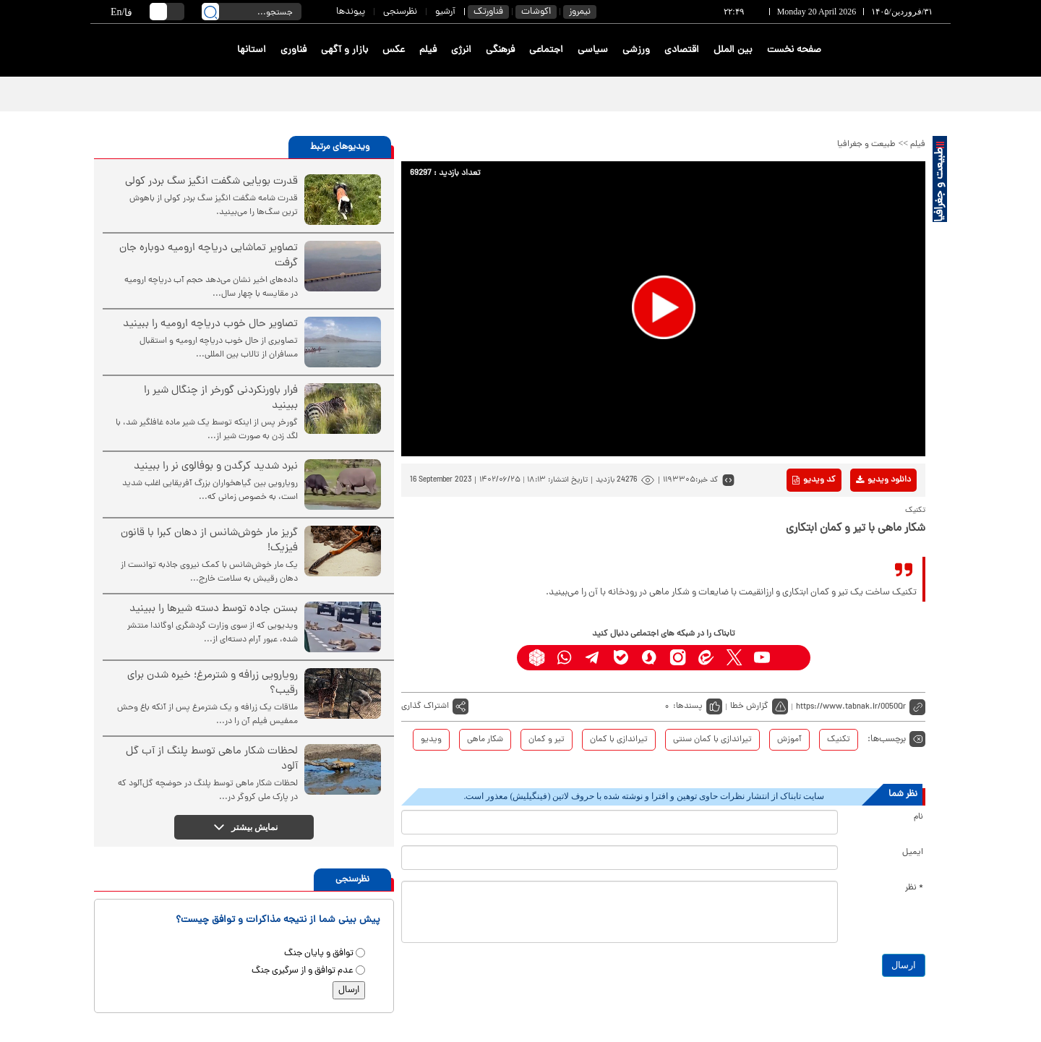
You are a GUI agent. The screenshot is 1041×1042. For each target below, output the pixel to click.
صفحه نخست (794, 50)
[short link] (860, 707)
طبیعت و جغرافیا (866, 144)
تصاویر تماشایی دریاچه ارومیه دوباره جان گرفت (208, 256)
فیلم (428, 50)
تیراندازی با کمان (619, 739)
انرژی (461, 50)
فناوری (293, 50)
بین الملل (733, 50)
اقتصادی (681, 50)
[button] (663, 307)
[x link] (734, 658)
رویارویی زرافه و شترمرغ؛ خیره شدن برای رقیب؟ (212, 683)
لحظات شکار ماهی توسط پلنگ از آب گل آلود (212, 759)
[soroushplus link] (650, 658)
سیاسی (593, 50)
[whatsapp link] (565, 658)
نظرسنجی (400, 12)
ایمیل (912, 852)
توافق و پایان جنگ (319, 953)
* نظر (914, 887)
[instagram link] (678, 658)
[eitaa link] (706, 658)
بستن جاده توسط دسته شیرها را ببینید (213, 609)
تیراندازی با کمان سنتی (712, 739)
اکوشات (536, 12)
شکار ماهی (485, 739)
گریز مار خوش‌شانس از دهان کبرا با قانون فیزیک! (209, 541)
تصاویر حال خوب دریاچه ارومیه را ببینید (210, 324)
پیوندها (350, 12)
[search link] (210, 11)
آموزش (789, 739)
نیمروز (580, 12)
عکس (393, 50)
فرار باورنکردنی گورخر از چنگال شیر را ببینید (221, 398)
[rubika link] (537, 658)
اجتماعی (546, 50)
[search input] (251, 11)
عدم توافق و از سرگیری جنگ (303, 971)
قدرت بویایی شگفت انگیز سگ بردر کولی (211, 181)
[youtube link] (762, 658)
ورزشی (636, 50)
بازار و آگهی (344, 50)
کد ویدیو (814, 480)
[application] (663, 308)
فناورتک (488, 12)
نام (918, 817)
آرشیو (445, 12)
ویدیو (431, 739)
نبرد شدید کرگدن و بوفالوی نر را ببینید (216, 466)
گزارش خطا (749, 706)
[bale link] (621, 658)
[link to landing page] (898, 50)
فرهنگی (500, 50)
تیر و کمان (546, 739)
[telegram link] (593, 658)
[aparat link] (790, 658)
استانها (251, 50)
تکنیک (838, 739)
